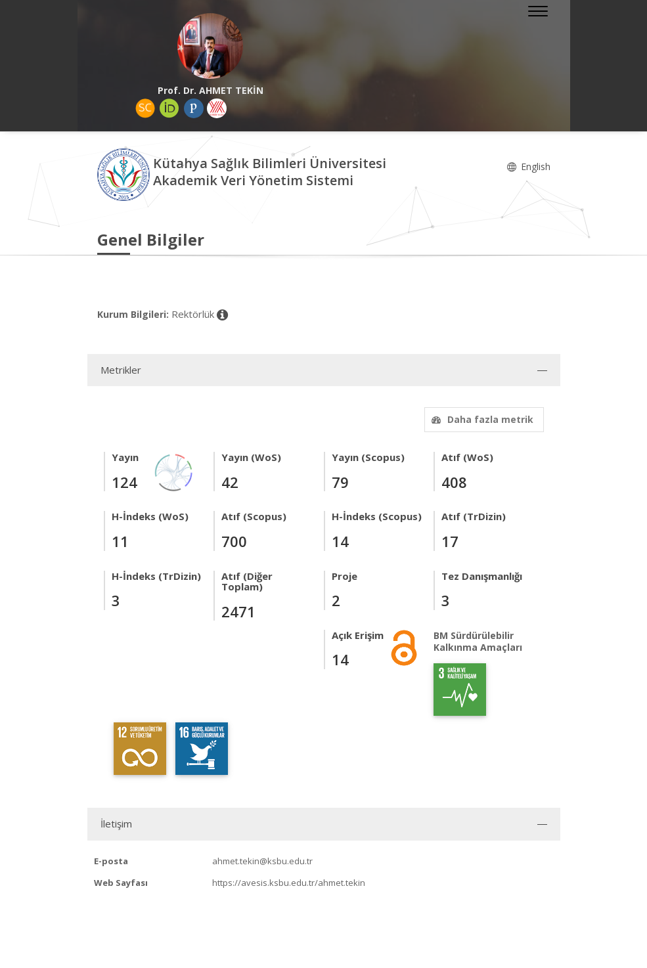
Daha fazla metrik (480, 419)
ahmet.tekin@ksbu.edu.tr (262, 861)
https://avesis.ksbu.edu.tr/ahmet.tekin (288, 883)
